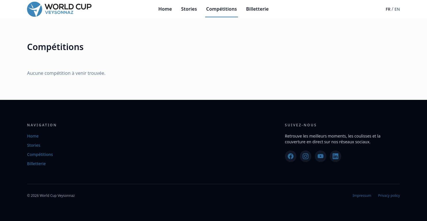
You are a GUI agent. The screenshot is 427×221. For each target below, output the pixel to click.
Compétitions (221, 9)
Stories (189, 9)
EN (397, 9)
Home (165, 9)
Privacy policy (389, 195)
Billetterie (257, 9)
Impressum (362, 195)
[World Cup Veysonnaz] (59, 9)
